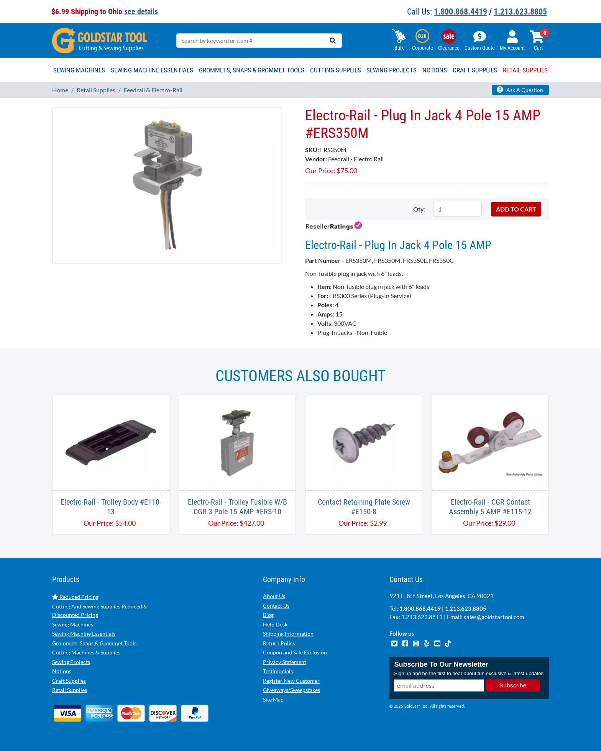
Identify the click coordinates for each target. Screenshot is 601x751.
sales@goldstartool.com (494, 616)
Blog (268, 615)
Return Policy (279, 643)
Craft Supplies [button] (475, 70)
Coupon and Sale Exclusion (295, 652)
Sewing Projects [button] (391, 70)
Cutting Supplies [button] (335, 70)
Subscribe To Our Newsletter (441, 664)
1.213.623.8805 (520, 11)
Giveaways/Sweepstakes (291, 690)
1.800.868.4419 (460, 11)
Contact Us (276, 605)
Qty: (419, 209)
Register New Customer (291, 680)
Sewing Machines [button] (79, 70)
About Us (274, 596)
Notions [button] (434, 70)
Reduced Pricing (75, 597)
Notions (61, 671)
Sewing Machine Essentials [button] (152, 70)
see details (141, 11)
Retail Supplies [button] (525, 70)
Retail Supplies (69, 690)
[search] (333, 40)
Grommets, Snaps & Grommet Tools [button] (251, 70)
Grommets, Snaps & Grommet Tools (94, 643)
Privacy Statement (284, 662)
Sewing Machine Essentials (83, 633)
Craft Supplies (69, 680)
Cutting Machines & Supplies (86, 652)
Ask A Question (520, 89)
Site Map (273, 699)
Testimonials (278, 671)
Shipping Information (288, 633)
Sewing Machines (72, 624)
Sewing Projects (71, 662)
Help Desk (275, 624)
